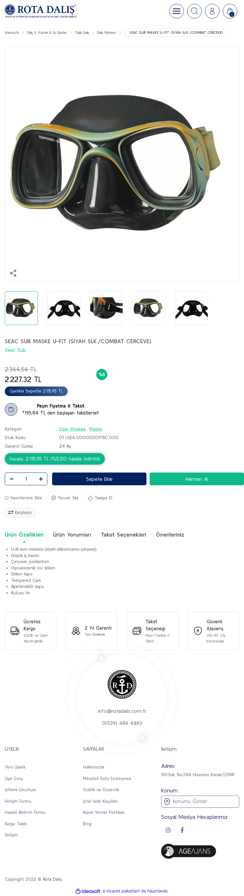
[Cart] (230, 11)
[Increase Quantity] (40, 479)
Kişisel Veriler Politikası (104, 812)
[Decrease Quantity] (11, 479)
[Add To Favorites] (23, 498)
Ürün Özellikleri (24, 534)
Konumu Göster (185, 802)
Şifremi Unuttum (20, 789)
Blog (87, 823)
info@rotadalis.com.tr (122, 711)
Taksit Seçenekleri (123, 534)
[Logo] (41, 11)
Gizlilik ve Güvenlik (101, 789)
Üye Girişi (14, 778)
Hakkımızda (93, 767)
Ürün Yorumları (72, 534)
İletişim (11, 835)
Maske (95, 428)
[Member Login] (212, 11)
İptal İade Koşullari (100, 801)
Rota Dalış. (53, 879)
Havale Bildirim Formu (25, 812)
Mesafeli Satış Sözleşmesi (107, 778)
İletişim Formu (18, 801)
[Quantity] (26, 479)
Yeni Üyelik (15, 767)
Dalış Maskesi (72, 428)
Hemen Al (197, 479)
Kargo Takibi (16, 823)
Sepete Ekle (99, 479)
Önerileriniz (170, 534)
